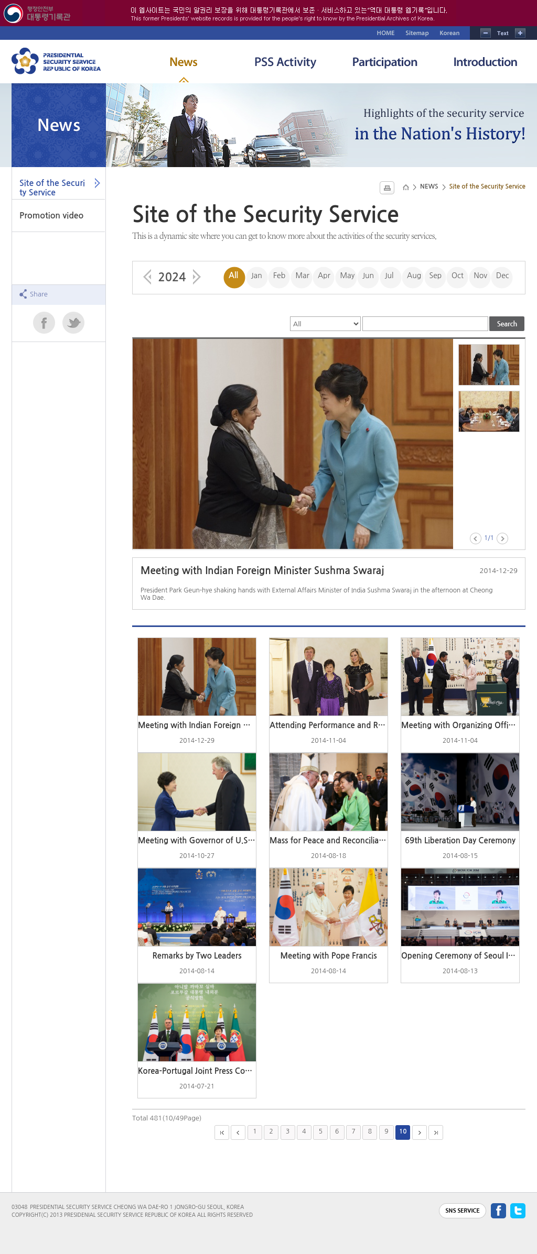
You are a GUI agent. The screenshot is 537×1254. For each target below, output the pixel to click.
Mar (302, 275)
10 (403, 1131)
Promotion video (51, 215)
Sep (435, 275)
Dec (502, 275)
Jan (256, 275)
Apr (324, 275)
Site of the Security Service (52, 187)
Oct (458, 275)
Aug (414, 275)
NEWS (429, 186)
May (347, 275)
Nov (480, 275)
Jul (389, 275)
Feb (279, 275)
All (233, 275)
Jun (368, 275)
